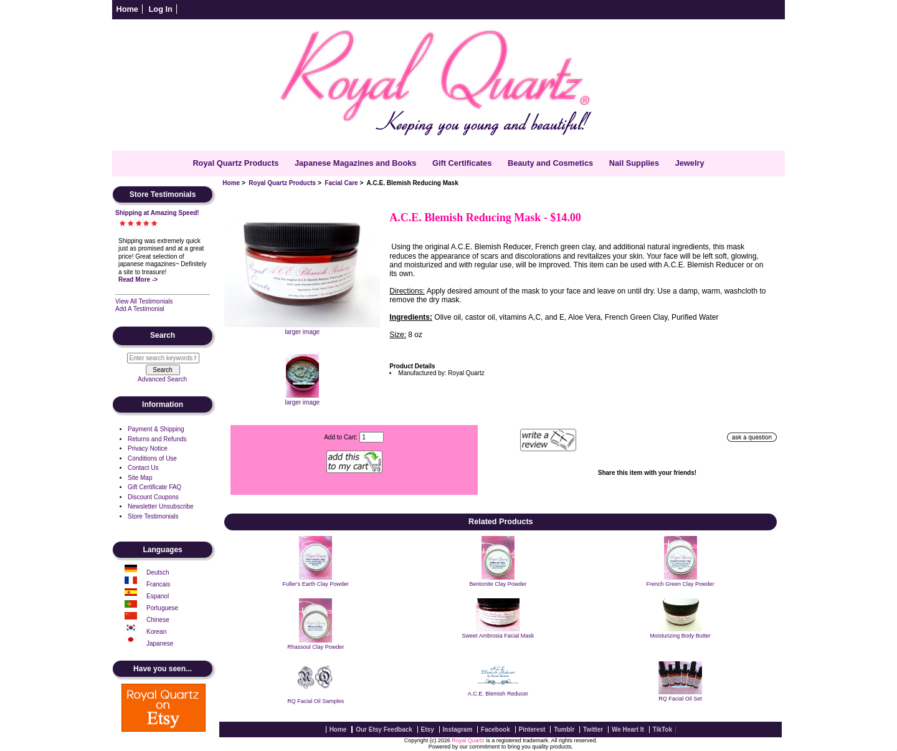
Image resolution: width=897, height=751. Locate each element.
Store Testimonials (153, 516)
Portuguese (162, 608)
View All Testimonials (144, 301)
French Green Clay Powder (680, 584)
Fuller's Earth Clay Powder (316, 584)
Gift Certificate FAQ (154, 487)
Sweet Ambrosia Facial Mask (498, 636)
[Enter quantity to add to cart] (371, 437)
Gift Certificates (461, 163)
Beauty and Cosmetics (550, 163)
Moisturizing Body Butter (680, 636)
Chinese (157, 619)
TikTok (662, 729)
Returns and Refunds (157, 439)
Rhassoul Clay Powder (315, 647)
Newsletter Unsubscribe (161, 506)
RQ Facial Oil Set (680, 699)
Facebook (495, 729)
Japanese (159, 643)
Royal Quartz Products (282, 182)
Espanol (157, 596)
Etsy (427, 729)
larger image (302, 399)
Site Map (140, 477)
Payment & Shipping (156, 429)
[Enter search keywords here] (163, 358)
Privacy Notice (148, 448)
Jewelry (690, 163)
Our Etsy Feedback (384, 729)
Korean (156, 631)
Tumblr (564, 729)
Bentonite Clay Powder (498, 584)
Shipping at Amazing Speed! (157, 212)
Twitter (593, 729)
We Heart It (628, 729)
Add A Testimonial (139, 308)
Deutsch (157, 572)
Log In (161, 9)
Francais (158, 584)
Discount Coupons (153, 497)
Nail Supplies (634, 163)
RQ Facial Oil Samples (315, 701)
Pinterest (532, 729)
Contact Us (143, 467)
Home (127, 9)
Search (162, 336)
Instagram (458, 729)
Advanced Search (162, 379)
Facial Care (341, 182)
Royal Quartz (468, 740)
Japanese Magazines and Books (356, 163)
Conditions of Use (152, 458)
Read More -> (138, 279)
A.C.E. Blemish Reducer (498, 694)
